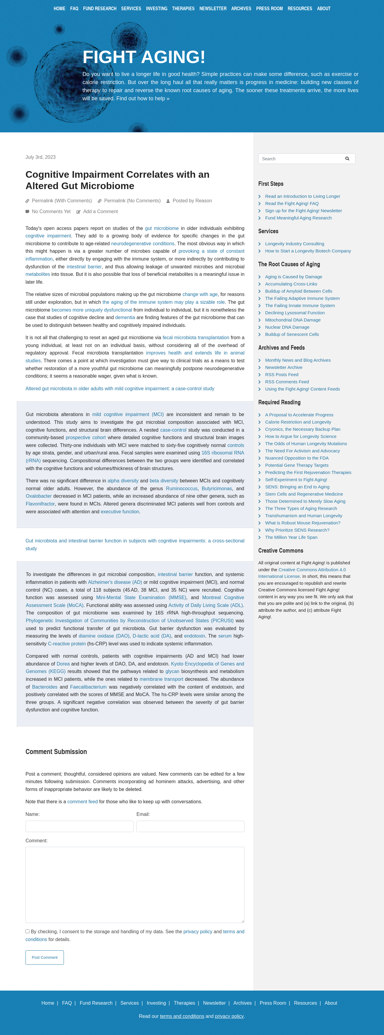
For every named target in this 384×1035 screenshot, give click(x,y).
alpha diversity (123, 480)
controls (235, 445)
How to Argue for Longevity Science (301, 436)
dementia (125, 317)
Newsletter (213, 8)
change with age (200, 294)
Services (131, 8)
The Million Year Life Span (291, 537)
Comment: (37, 840)
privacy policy (197, 931)
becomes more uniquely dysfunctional (92, 309)
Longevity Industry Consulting (294, 243)
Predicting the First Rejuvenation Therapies (308, 472)
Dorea (63, 663)
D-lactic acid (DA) (152, 635)
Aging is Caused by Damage (293, 276)
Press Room (269, 8)
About (324, 8)
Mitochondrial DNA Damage (293, 319)
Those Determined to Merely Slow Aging (305, 501)
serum (225, 635)
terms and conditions (182, 1016)
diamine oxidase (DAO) (104, 635)
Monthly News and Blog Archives (298, 360)
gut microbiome (162, 228)
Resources (300, 8)
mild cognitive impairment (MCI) (128, 414)
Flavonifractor (40, 503)
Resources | (308, 1003)
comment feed (83, 801)
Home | (51, 1003)
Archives (241, 8)
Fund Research (99, 8)
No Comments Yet (52, 211)
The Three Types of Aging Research (301, 508)
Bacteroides (45, 686)
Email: (143, 814)
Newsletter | (217, 1003)
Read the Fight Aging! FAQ (292, 203)
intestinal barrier (84, 266)
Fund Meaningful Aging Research (298, 217)
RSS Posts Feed (281, 374)
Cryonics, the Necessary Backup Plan (302, 429)
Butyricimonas (217, 488)
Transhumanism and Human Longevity (303, 515)
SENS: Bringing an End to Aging (297, 486)
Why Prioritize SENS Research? (297, 530)
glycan (172, 671)
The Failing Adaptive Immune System (302, 298)
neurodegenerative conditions (143, 243)
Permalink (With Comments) (62, 200)
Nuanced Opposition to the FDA (297, 457)
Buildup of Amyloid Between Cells (298, 291)
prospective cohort (86, 437)
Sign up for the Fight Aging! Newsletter (303, 210)
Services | (133, 1003)
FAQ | (70, 1003)
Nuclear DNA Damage (287, 327)
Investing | (159, 1003)
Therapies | (188, 1003)
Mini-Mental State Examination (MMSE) (141, 597)
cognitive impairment (48, 235)
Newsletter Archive (283, 367)
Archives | (245, 1003)
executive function (120, 511)
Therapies (183, 8)
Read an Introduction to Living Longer (302, 196)
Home (59, 8)
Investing (156, 8)
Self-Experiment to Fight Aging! (296, 479)
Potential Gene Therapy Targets (296, 465)
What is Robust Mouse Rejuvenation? (302, 522)
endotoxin (194, 635)
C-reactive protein (67, 643)
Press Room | (276, 1003)
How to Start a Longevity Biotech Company (308, 250)
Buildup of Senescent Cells (292, 334)
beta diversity (164, 480)
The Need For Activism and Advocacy (302, 450)
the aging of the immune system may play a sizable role (164, 302)
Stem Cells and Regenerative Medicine (304, 493)
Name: (33, 814)
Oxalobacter (39, 496)
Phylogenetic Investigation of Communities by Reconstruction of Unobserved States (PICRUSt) (130, 620)
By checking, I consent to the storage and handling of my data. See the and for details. (135, 935)
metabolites (38, 274)
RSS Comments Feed (287, 381)
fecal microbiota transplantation (196, 337)
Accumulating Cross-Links (291, 283)
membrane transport (161, 679)
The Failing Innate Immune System (300, 305)
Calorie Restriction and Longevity (298, 421)
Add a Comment (100, 211)
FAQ (74, 8)
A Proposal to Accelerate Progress (299, 414)
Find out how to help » (143, 98)
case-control (173, 430)
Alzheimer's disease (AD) (115, 582)
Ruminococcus (181, 488)
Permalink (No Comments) (132, 200)
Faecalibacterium (88, 686)
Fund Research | (99, 1003)
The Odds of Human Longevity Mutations (306, 443)
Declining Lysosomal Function (295, 312)
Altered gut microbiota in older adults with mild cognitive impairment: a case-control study (120, 388)
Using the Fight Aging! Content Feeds (302, 388)
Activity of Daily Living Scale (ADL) (206, 605)
